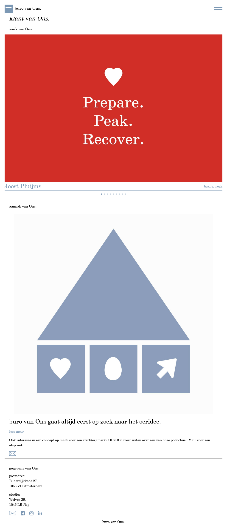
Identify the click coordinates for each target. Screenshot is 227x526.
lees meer (16, 431)
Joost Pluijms (23, 187)
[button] (101, 194)
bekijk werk (213, 186)
